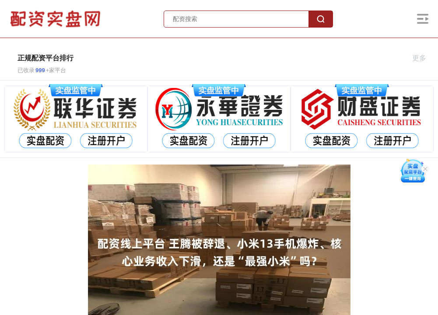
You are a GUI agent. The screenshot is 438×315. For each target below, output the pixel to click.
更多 (423, 58)
